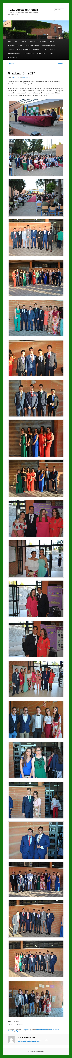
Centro (16, 41)
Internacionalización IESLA (49, 45)
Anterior (11, 63)
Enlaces (44, 49)
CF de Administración (14, 53)
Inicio (9, 41)
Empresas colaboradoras (23, 49)
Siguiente (61, 63)
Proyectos (23, 41)
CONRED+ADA (12, 57)
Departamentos (33, 41)
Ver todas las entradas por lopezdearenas (30, 1041)
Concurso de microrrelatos (32, 45)
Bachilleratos (44, 1029)
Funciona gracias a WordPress (36, 1051)
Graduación (11, 1031)
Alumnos (38, 1029)
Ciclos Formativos (54, 1029)
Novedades (26, 1029)
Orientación (52, 49)
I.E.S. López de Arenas (23, 9)
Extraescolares (41, 53)
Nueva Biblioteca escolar (15, 45)
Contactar (36, 49)
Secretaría (11, 49)
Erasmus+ (43, 41)
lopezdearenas (26, 77)
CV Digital (50, 53)
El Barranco (52, 41)
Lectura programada (28, 53)
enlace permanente (34, 1031)
